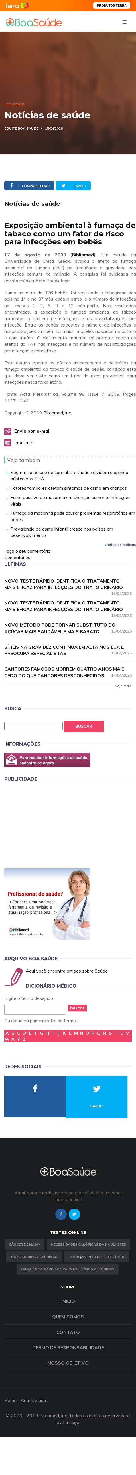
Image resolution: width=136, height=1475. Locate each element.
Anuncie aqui (34, 1400)
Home (10, 1400)
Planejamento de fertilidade (96, 1257)
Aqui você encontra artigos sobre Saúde (67, 971)
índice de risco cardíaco (34, 1257)
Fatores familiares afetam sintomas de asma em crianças (69, 488)
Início (68, 1301)
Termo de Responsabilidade (68, 1347)
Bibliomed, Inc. (57, 413)
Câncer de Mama (24, 1244)
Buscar (83, 726)
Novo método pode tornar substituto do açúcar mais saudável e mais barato (68, 628)
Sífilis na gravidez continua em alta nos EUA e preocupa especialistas (68, 650)
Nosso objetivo (68, 1363)
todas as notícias (120, 544)
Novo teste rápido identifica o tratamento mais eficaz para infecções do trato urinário (68, 584)
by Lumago (68, 1422)
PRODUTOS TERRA (112, 5)
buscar (77, 1008)
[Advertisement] (47, 824)
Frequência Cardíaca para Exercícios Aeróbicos (67, 1269)
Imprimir (23, 442)
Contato (68, 1332)
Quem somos (68, 1317)
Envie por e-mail (32, 431)
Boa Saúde (14, 104)
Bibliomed (83, 255)
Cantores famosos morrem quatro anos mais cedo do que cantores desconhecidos (68, 672)
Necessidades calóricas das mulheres (88, 1244)
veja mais (123, 686)
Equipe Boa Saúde (21, 128)
